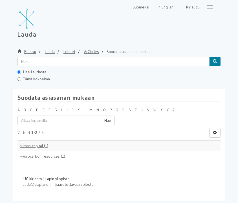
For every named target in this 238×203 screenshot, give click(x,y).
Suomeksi (141, 7)
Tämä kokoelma (33, 78)
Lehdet (69, 51)
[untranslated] (113, 61)
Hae (107, 120)
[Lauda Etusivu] (38, 19)
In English (165, 7)
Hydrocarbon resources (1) (42, 156)
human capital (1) (34, 145)
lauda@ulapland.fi (36, 184)
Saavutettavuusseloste (74, 184)
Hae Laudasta (31, 71)
